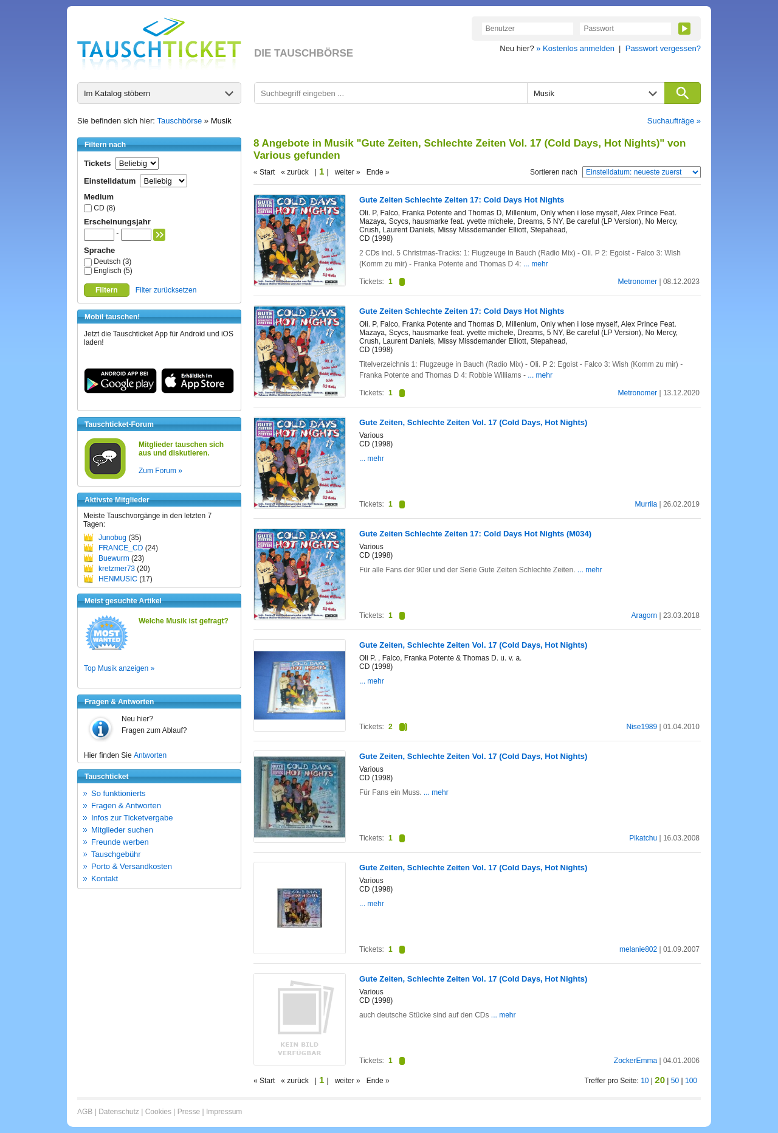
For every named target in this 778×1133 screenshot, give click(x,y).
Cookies (158, 1111)
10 (645, 1080)
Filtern (106, 290)
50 (675, 1080)
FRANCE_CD (120, 548)
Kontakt (104, 878)
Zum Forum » (160, 470)
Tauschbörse (179, 120)
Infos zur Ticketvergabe (132, 817)
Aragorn (644, 615)
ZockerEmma (635, 1060)
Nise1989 (641, 726)
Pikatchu (643, 838)
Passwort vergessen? (663, 48)
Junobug (112, 537)
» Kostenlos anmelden (575, 48)
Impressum (224, 1111)
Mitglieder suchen (122, 829)
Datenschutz (118, 1111)
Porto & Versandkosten (131, 866)
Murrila (646, 504)
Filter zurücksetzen (166, 290)
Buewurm (113, 558)
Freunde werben (120, 842)
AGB (84, 1111)
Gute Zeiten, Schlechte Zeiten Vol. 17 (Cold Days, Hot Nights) (473, 422)
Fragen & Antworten (126, 805)
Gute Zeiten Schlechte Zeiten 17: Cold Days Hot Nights (461, 199)
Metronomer (637, 281)
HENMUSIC (117, 579)
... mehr (535, 264)
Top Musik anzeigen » (119, 668)
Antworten (150, 755)
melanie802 (638, 949)
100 (691, 1080)
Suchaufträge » (674, 120)
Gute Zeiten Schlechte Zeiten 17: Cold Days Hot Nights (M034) (475, 533)
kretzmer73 (116, 568)
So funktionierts (118, 793)
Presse (188, 1111)
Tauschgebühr (116, 854)
